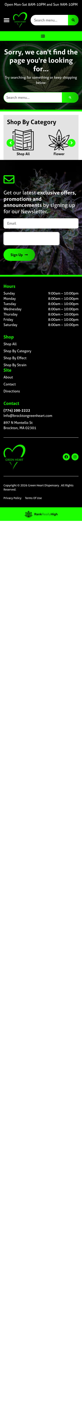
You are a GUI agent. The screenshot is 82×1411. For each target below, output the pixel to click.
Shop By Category (17, 350)
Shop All (23, 153)
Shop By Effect (14, 357)
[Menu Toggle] (43, 36)
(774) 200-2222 (16, 410)
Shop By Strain (14, 364)
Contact (9, 384)
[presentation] (31, 238)
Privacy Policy (12, 498)
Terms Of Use (33, 498)
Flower (59, 153)
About (8, 377)
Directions (11, 391)
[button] (6, 20)
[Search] (73, 20)
